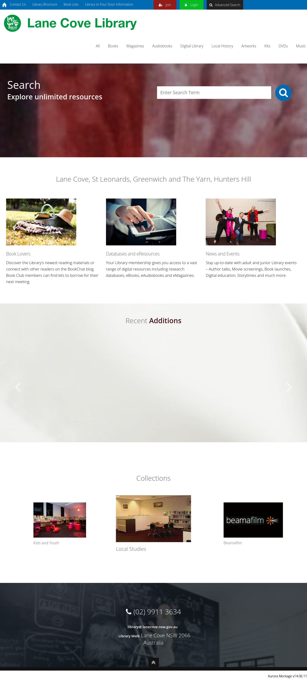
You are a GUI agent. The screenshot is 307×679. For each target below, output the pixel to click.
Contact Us (18, 4)
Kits (267, 46)
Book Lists (71, 4)
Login (191, 4)
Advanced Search (224, 5)
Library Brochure (44, 4)
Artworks (248, 46)
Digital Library (191, 46)
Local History (222, 46)
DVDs (283, 46)
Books (113, 46)
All (98, 46)
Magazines (135, 46)
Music (301, 46)
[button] (17, 387)
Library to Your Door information (109, 4)
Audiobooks (162, 46)
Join (165, 4)
